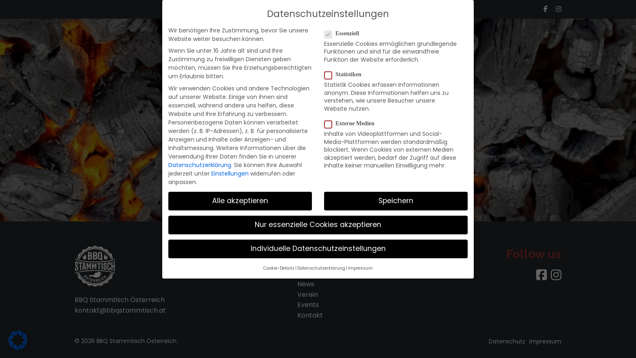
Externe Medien (352, 120)
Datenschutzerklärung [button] (321, 265)
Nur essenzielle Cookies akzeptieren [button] (318, 221)
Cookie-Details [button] (278, 265)
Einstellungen (230, 170)
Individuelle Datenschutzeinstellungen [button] (318, 245)
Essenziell (344, 30)
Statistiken (345, 71)
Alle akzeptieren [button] (240, 197)
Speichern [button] (395, 197)
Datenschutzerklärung (199, 161)
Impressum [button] (360, 265)
